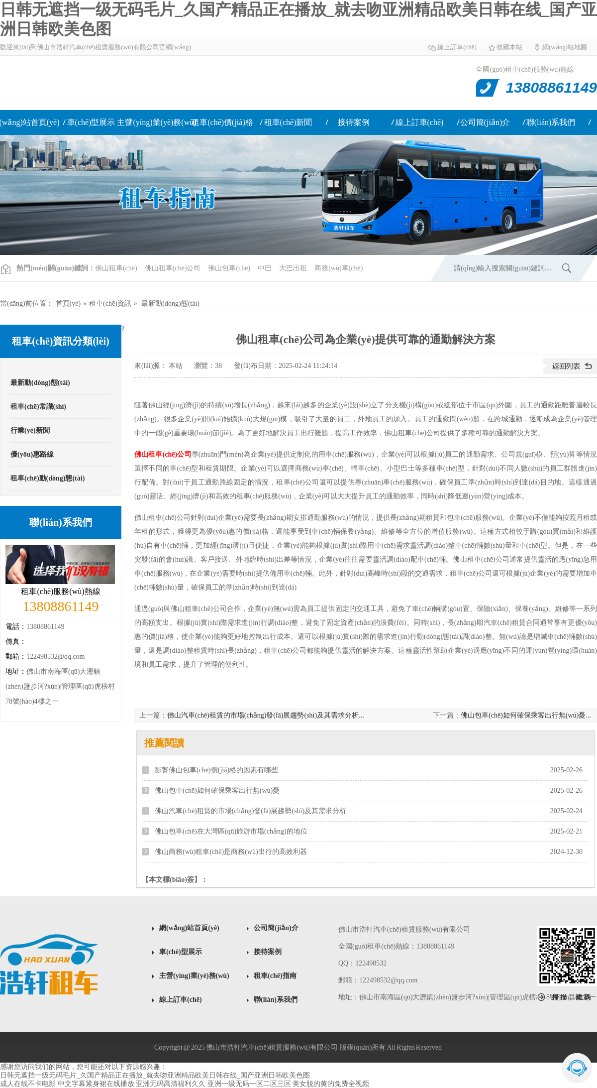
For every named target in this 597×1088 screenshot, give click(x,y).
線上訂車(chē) (457, 47)
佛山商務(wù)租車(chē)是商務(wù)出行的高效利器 (231, 851)
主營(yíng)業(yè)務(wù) (156, 122)
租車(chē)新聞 (288, 122)
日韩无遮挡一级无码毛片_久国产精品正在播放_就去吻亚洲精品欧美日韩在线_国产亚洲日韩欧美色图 (155, 1075)
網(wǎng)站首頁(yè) (189, 928)
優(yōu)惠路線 (32, 454)
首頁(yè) (68, 303)
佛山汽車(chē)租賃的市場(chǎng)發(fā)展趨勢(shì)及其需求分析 (250, 811)
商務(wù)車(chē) (338, 268)
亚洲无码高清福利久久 (170, 1084)
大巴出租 (293, 268)
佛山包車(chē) (229, 268)
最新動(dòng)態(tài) (170, 303)
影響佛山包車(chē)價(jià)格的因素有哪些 (216, 770)
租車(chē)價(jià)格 (222, 122)
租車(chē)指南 (275, 975)
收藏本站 (509, 47)
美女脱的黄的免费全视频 (331, 1084)
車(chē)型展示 (91, 122)
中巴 (265, 268)
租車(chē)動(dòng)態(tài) (47, 478)
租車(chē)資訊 (110, 303)
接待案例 (354, 122)
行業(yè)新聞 (30, 430)
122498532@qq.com (55, 656)
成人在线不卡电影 (28, 1084)
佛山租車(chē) (103, 83)
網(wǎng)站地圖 (564, 47)
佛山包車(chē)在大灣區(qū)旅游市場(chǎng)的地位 (231, 831)
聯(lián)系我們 (551, 122)
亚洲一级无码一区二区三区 (249, 1084)
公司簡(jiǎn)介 (485, 122)
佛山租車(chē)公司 (173, 268)
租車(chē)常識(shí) (38, 406)
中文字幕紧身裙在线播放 (96, 1084)
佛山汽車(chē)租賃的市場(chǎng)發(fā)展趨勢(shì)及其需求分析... (265, 715)
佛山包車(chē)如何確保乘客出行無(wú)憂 (217, 790)
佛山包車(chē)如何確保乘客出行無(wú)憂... (526, 715)
